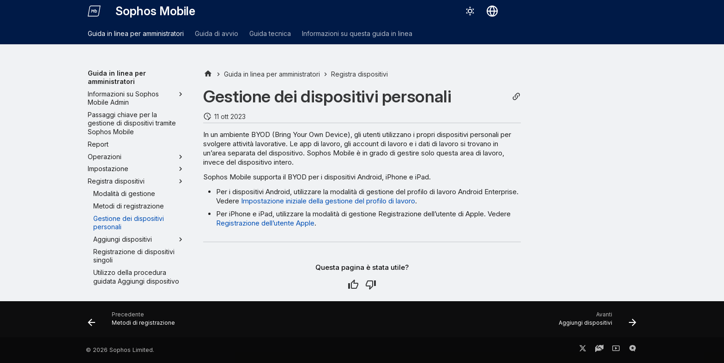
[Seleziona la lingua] (492, 11)
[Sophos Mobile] (94, 11)
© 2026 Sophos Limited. (120, 349)
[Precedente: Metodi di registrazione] (134, 321)
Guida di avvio (216, 33)
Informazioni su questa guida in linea (357, 33)
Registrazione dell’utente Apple (265, 223)
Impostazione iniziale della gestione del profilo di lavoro (328, 200)
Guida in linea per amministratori (136, 33)
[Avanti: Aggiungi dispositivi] (595, 321)
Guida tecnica (270, 33)
